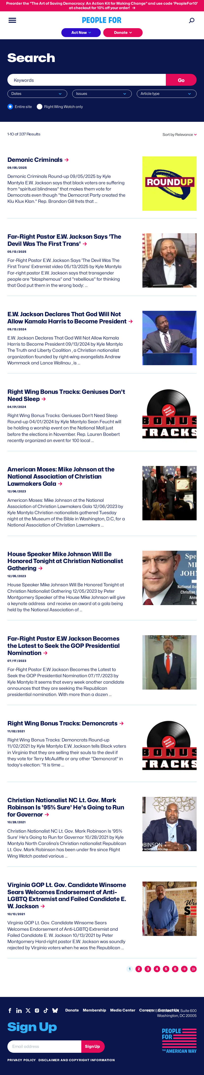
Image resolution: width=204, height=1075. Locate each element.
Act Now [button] (79, 32)
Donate (72, 1010)
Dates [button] (16, 93)
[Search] (192, 20)
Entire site (23, 107)
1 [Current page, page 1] (130, 969)
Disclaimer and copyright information (76, 1060)
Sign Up (92, 1046)
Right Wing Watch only (63, 107)
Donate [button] (121, 32)
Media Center (122, 1010)
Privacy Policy (21, 1060)
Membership (94, 1010)
